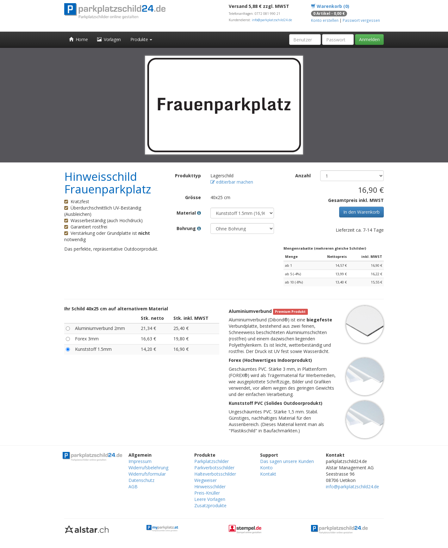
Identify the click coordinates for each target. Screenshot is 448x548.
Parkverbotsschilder (214, 468)
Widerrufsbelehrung (148, 468)
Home (78, 39)
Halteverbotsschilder (215, 474)
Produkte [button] (141, 39)
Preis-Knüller (207, 493)
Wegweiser (205, 480)
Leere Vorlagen (209, 499)
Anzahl (303, 176)
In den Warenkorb (361, 212)
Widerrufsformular (147, 474)
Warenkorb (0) (330, 6)
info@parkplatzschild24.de (272, 20)
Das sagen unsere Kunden (287, 461)
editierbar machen (231, 182)
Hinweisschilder (210, 487)
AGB (133, 487)
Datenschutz (141, 480)
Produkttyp (188, 176)
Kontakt (268, 474)
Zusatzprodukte (210, 505)
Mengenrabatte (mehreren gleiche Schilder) (324, 248)
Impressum (140, 461)
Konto (266, 468)
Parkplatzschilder (211, 461)
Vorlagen (109, 39)
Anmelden (369, 39)
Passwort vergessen (361, 20)
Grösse (193, 197)
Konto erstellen (325, 20)
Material (189, 213)
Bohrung (189, 228)
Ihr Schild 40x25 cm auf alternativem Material (116, 309)
